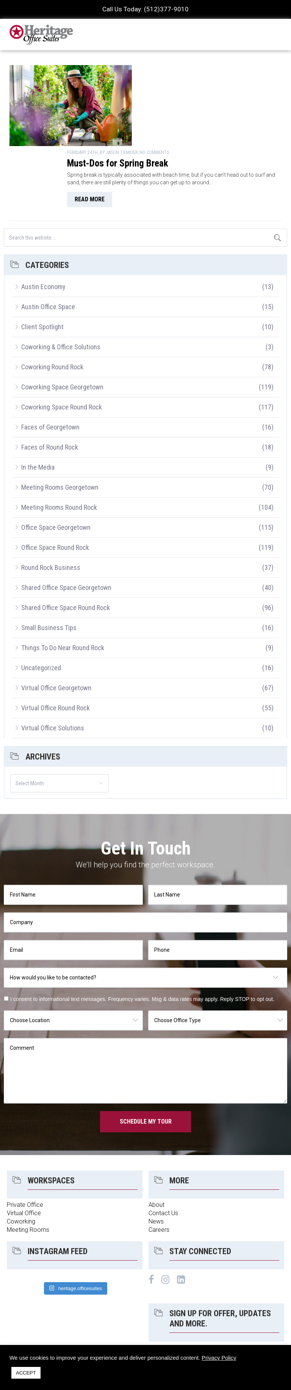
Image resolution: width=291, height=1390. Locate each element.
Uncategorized (41, 601)
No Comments (224, 68)
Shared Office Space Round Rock (65, 541)
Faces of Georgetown (50, 360)
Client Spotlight (42, 260)
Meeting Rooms (28, 1162)
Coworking (21, 1154)
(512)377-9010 (166, 9)
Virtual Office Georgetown (56, 621)
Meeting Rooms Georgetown (60, 420)
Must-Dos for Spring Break (188, 78)
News (156, 1154)
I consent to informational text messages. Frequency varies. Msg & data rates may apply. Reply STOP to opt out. (142, 932)
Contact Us (163, 1146)
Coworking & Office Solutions (60, 280)
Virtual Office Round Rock (55, 641)
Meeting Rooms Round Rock (59, 440)
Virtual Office (24, 1146)
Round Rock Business (50, 500)
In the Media (38, 400)
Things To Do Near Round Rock (62, 581)
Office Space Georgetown (56, 460)
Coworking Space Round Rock (61, 340)
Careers (159, 1162)
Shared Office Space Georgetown (66, 521)
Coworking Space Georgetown (62, 320)
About (156, 1137)
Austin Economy (43, 220)
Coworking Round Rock (52, 300)
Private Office (25, 1137)
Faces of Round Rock (49, 380)
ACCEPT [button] (26, 1373)
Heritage (41, 35)
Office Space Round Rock (55, 480)
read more (160, 122)
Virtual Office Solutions (52, 661)
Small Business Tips (49, 561)
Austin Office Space (48, 240)
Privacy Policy (219, 1358)
